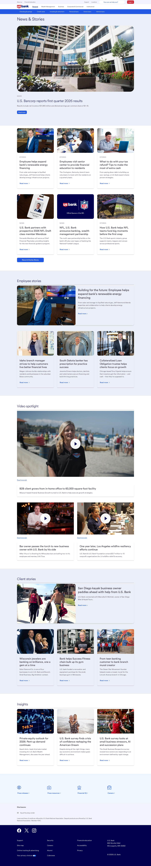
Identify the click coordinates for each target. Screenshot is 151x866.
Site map (20, 845)
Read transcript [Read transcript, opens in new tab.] (22, 480)
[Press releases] (24, 789)
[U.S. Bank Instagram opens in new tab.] (34, 830)
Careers (50, 845)
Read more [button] (21, 112)
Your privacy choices (26, 855)
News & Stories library (30, 260)
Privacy (80, 850)
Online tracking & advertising (28, 850)
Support (86, 2)
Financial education (30, 2)
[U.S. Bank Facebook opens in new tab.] (19, 830)
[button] (130, 2)
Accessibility (82, 845)
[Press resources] (55, 789)
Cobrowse (51, 855)
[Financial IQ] (83, 789)
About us (19, 2)
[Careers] (112, 789)
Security (50, 840)
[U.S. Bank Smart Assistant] (112, 2)
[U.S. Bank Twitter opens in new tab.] (27, 830)
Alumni (49, 850)
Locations (94, 2)
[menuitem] (23, 6)
